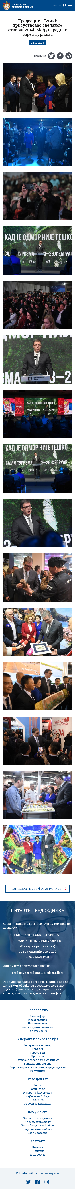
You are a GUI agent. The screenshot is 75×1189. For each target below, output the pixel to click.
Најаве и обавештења (37, 1092)
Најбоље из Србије (37, 1096)
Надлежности (37, 1023)
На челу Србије (37, 1031)
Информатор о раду (37, 1122)
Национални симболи (37, 1129)
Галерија (38, 1100)
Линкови (37, 1151)
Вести (37, 1085)
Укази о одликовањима (37, 1027)
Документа (38, 1112)
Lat (59, 5)
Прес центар (37, 1079)
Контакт (37, 1141)
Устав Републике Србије (37, 1125)
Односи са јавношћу (37, 1103)
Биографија (37, 1016)
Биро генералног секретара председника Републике (37, 1069)
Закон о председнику (37, 1118)
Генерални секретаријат (37, 1039)
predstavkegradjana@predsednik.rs (37, 973)
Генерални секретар (37, 1045)
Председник (37, 1010)
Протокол (37, 1056)
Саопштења (37, 1089)
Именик (37, 1147)
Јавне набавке (37, 1133)
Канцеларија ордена (37, 1063)
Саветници (37, 1052)
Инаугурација (37, 1020)
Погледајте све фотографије (35, 889)
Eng (55, 5)
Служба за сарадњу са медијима (37, 1060)
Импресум (37, 1154)
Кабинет (37, 1049)
